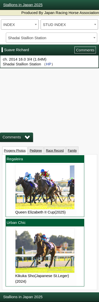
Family (72, 150)
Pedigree (36, 150)
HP (48, 64)
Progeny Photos (15, 150)
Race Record (55, 150)
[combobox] (20, 24)
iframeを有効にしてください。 (49, 97)
